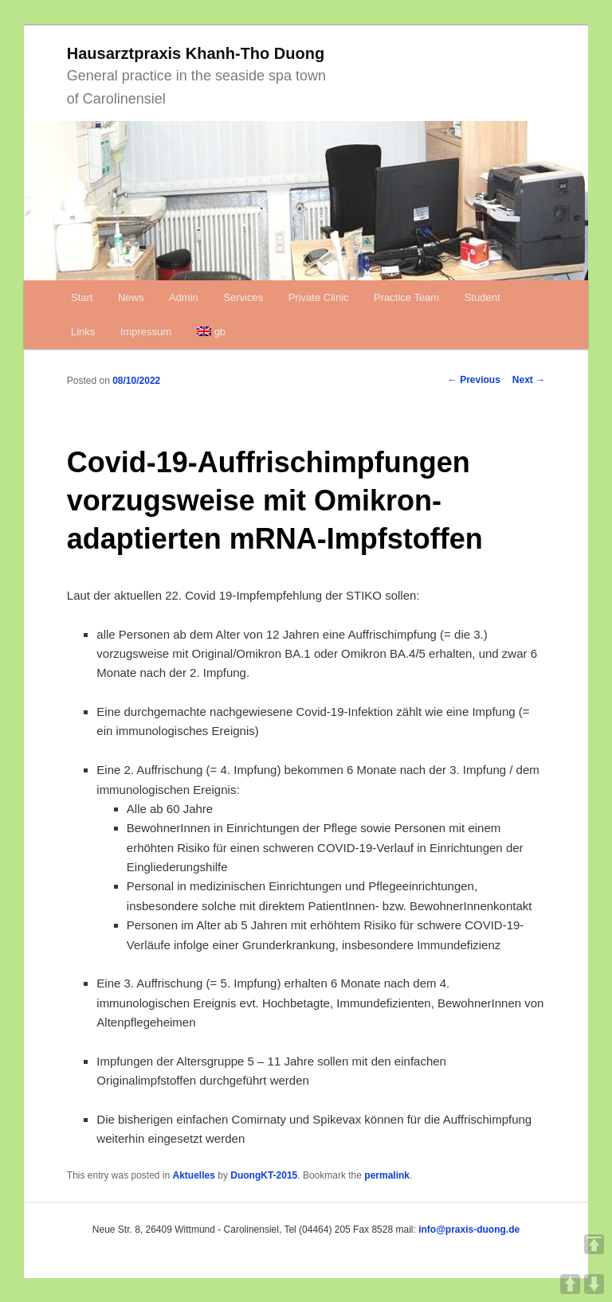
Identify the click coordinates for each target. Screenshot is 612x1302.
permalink (387, 1175)
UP (570, 1284)
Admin (183, 297)
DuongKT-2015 (263, 1175)
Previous (474, 379)
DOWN (594, 1284)
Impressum (145, 332)
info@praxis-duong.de (469, 1229)
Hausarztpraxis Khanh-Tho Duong (195, 53)
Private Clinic (318, 297)
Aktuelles (194, 1175)
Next (528, 379)
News (131, 297)
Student (482, 297)
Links (83, 332)
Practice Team (406, 297)
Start (81, 297)
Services (243, 297)
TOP (594, 1244)
